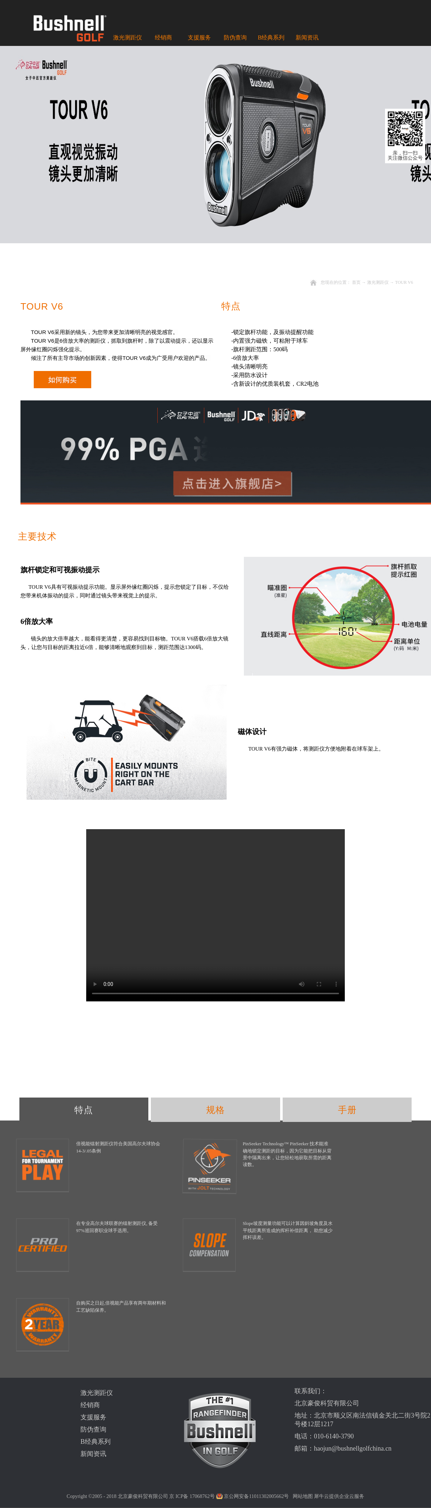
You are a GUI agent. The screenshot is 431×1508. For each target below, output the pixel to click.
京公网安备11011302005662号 (256, 1496)
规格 (215, 1110)
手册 (347, 1110)
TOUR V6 (404, 282)
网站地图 (301, 1496)
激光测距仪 (378, 282)
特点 (83, 1110)
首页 (356, 282)
